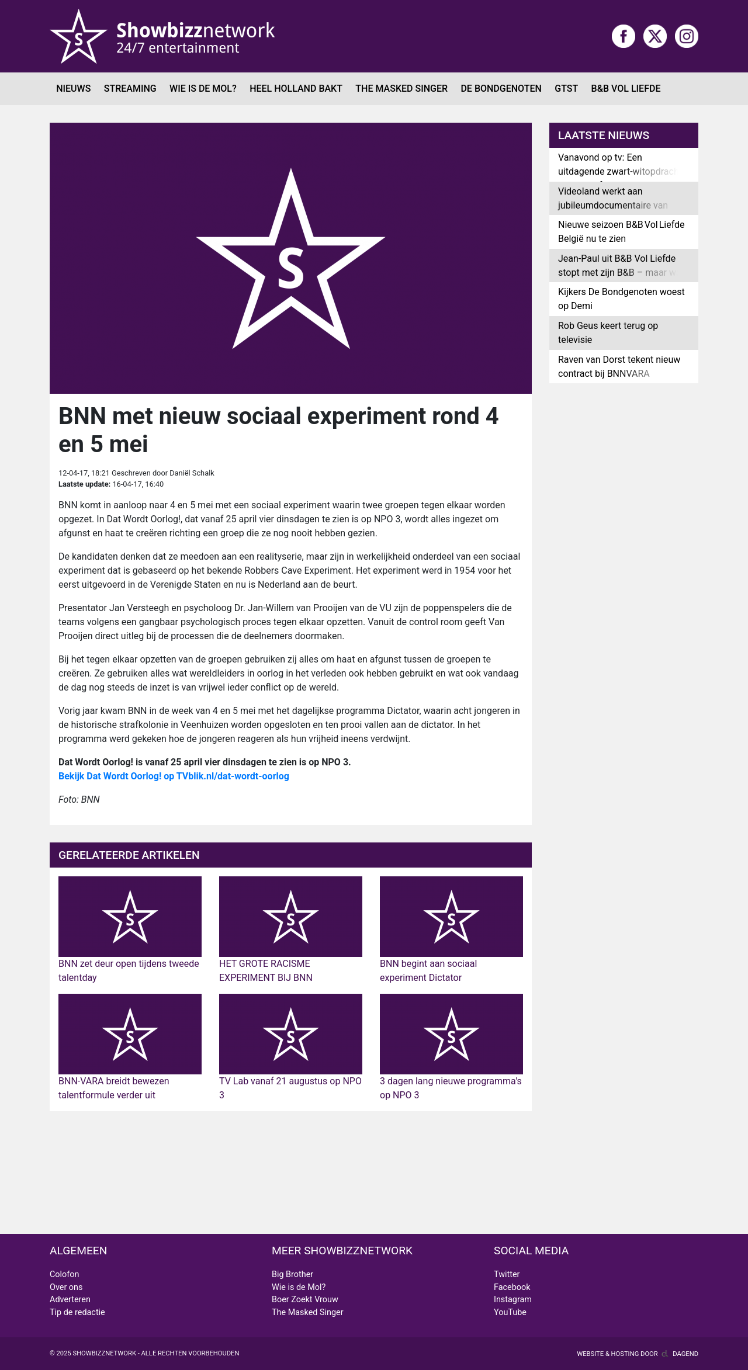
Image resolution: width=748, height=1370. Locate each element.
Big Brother (292, 1274)
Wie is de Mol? (203, 88)
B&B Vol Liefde (626, 88)
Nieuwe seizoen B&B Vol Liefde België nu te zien (621, 231)
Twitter (507, 1274)
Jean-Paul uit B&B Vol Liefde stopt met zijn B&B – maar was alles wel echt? (622, 272)
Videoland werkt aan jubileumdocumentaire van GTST (613, 205)
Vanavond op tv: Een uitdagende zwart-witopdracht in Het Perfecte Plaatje (620, 171)
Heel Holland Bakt (296, 88)
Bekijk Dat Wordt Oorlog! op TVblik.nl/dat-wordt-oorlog (173, 776)
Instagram (513, 1300)
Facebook (512, 1287)
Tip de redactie (77, 1312)
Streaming (130, 88)
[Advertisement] (291, 1172)
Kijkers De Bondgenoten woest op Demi (621, 298)
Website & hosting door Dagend (637, 1354)
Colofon (64, 1274)
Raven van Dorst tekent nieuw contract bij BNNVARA (619, 366)
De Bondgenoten (500, 88)
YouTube (510, 1312)
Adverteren (70, 1300)
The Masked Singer (401, 88)
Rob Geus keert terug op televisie (608, 332)
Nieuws (73, 88)
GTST (566, 88)
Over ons (66, 1287)
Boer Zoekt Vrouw (305, 1300)
